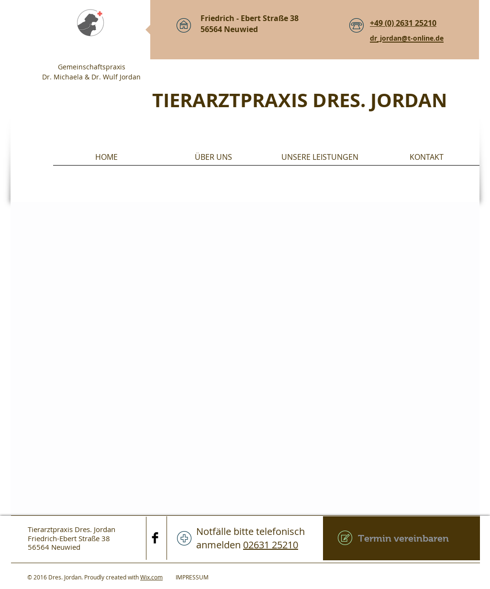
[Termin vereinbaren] (401, 538)
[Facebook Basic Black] (155, 538)
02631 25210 (270, 544)
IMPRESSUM (186, 577)
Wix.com (151, 577)
